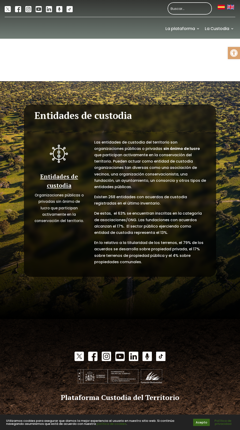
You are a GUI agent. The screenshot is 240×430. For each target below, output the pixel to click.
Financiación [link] (221, 70)
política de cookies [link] (111, 424)
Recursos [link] (224, 49)
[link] (234, 53)
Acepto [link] (201, 422)
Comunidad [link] (160, 49)
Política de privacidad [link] (222, 422)
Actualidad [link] (194, 49)
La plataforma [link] (180, 28)
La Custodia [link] (217, 28)
